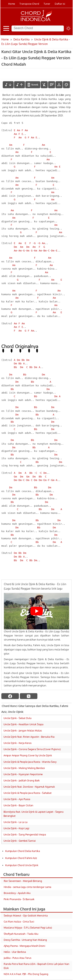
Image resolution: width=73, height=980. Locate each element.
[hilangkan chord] (44, 84)
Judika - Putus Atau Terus (17, 957)
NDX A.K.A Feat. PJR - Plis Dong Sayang (26, 974)
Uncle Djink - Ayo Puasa (17, 799)
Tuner (47, 3)
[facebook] (10, 696)
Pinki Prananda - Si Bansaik (19, 899)
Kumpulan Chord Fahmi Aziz (21, 858)
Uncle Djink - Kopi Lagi (16, 828)
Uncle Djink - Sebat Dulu (18, 718)
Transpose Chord (29, 3)
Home (11, 3)
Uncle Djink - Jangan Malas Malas (23, 730)
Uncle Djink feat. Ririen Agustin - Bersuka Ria (29, 736)
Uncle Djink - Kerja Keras (18, 742)
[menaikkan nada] (19, 84)
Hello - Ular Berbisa (15, 951)
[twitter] (28, 696)
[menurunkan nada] (8, 84)
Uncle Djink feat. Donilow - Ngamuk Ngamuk (29, 786)
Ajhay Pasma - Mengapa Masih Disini (24, 945)
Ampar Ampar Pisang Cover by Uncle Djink (28, 755)
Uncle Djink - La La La (15, 822)
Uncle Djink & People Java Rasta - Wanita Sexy (30, 761)
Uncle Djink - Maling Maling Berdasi (24, 768)
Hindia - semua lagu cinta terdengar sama (27, 886)
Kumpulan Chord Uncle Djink (21, 865)
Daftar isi (60, 3)
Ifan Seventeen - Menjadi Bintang (23, 880)
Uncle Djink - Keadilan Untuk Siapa (23, 724)
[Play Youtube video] (36, 611)
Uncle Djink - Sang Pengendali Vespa (25, 834)
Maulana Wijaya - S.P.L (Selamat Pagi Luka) (28, 927)
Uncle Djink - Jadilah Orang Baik (22, 780)
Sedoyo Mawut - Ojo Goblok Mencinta (26, 915)
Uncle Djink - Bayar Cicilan (18, 805)
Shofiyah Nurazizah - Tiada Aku (21, 933)
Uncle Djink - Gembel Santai (20, 840)
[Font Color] (66, 84)
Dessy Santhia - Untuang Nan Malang (25, 939)
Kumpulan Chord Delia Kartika (22, 851)
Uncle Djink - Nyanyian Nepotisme (23, 774)
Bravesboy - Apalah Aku (17, 892)
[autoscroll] (32, 84)
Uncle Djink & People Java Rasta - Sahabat (28, 792)
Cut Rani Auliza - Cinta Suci (19, 921)
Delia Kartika (21, 39)
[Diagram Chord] (51, 84)
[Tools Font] (58, 84)
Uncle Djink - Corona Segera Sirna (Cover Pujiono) (32, 749)
